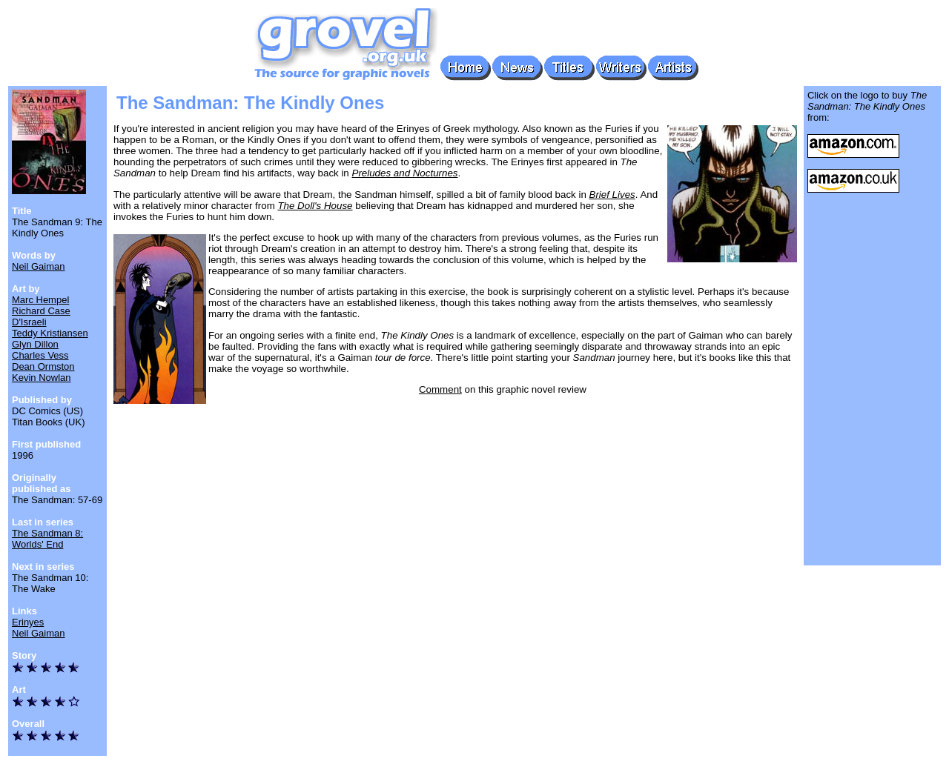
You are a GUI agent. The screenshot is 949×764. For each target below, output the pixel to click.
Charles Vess (40, 355)
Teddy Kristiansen (50, 333)
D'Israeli (29, 322)
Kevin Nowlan (41, 377)
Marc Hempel (40, 299)
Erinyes (28, 622)
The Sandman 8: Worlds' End (47, 539)
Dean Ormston (43, 366)
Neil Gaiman (38, 266)
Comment (440, 389)
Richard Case (41, 310)
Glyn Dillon (35, 344)
